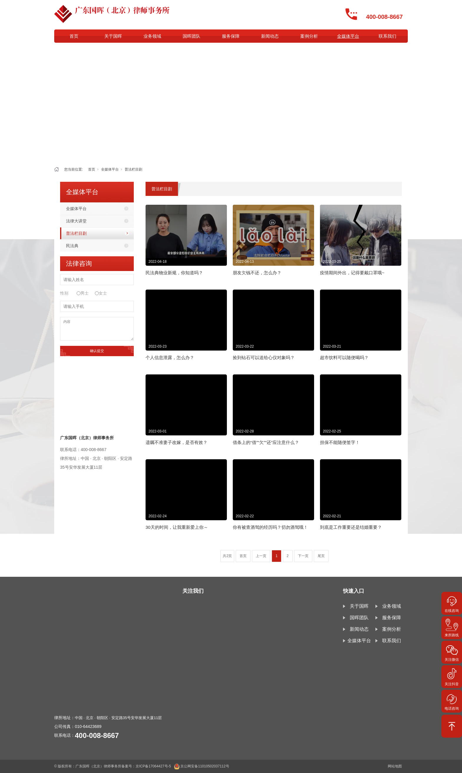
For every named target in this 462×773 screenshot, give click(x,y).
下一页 (303, 556)
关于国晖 (113, 36)
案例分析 (309, 36)
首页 (74, 36)
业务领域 (152, 36)
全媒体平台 (348, 36)
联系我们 (387, 36)
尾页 (321, 556)
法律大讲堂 (76, 221)
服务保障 (231, 36)
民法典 (72, 245)
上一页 (261, 556)
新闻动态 (270, 36)
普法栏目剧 (133, 169)
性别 (64, 293)
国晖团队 (191, 36)
